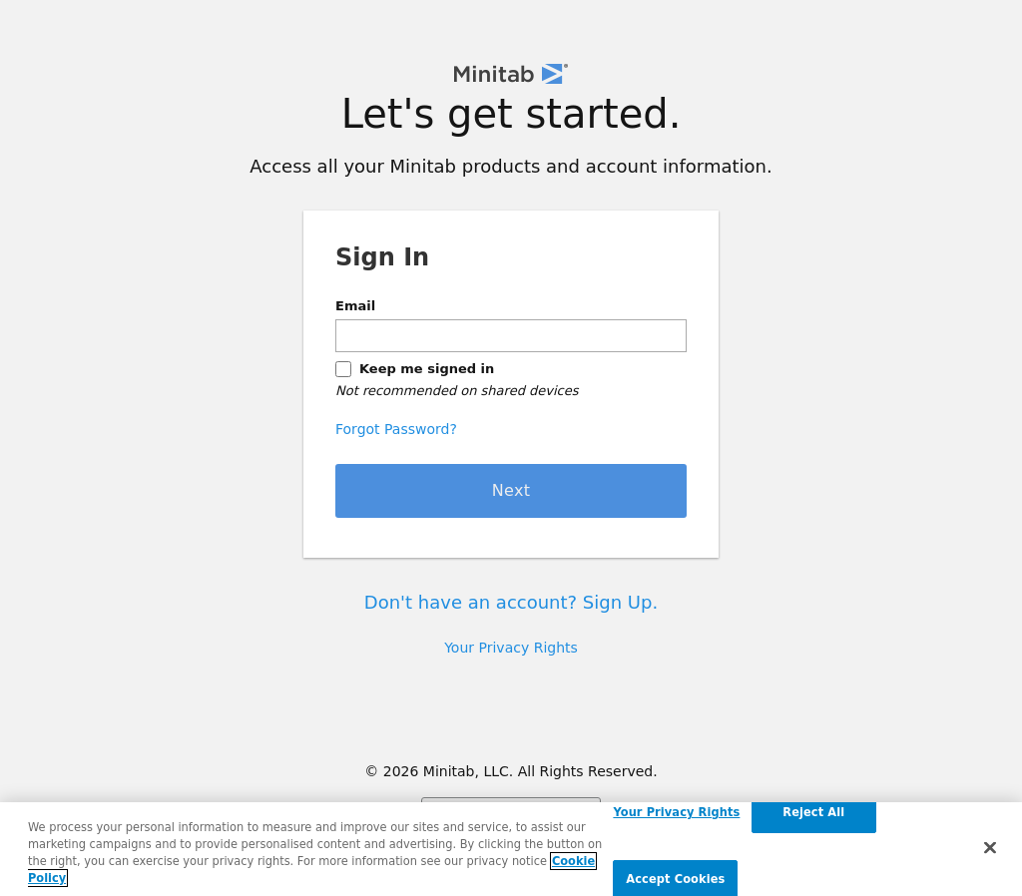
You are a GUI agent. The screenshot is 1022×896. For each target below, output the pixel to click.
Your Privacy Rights (511, 648)
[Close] (990, 847)
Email (355, 305)
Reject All (813, 812)
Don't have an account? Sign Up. (511, 602)
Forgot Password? (396, 429)
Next (511, 490)
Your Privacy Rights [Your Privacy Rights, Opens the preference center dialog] (676, 812)
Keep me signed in (426, 368)
